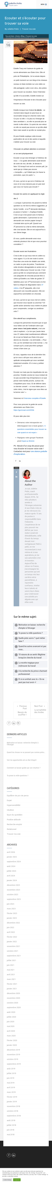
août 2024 (11, 866)
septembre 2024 (14, 861)
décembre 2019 (13, 1050)
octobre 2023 (12, 894)
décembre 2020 (13, 993)
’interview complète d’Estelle (35, 398)
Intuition (10, 810)
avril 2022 (11, 932)
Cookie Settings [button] (7, 1179)
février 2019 (12, 1097)
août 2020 (11, 1012)
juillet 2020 (11, 1017)
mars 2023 (11, 909)
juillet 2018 (11, 1125)
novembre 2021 (13, 946)
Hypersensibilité (13, 805)
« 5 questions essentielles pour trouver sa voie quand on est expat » (31, 429)
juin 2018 (10, 1130)
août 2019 (11, 1069)
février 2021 (12, 984)
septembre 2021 (14, 956)
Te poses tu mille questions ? (17, 775)
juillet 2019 (11, 1073)
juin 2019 (10, 1078)
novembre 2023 (13, 890)
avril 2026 (11, 852)
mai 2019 (10, 1083)
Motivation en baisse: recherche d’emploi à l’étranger (22, 744)
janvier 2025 (12, 857)
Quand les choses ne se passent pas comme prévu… (26, 752)
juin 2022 (10, 927)
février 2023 (12, 913)
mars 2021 (11, 979)
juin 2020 (10, 1021)
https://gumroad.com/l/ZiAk (24, 410)
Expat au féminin (28, 441)
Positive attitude (14, 819)
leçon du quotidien (14, 815)
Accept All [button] (16, 1179)
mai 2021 (10, 970)
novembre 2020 (13, 998)
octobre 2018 (12, 1111)
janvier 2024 (12, 880)
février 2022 (12, 937)
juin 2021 (10, 965)
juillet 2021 (11, 960)
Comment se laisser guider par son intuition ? (23, 768)
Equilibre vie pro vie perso (18, 795)
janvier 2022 (12, 941)
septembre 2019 (14, 1064)
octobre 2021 (12, 951)
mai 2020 (10, 1026)
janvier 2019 (12, 1101)
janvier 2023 (12, 918)
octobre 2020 (12, 1003)
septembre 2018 (14, 1116)
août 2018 (11, 1120)
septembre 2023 (14, 899)
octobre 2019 (12, 1059)
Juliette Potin (13, 29)
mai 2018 (10, 1134)
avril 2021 (11, 974)
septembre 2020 (14, 1007)
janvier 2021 (12, 989)
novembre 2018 (13, 1106)
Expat (9, 800)
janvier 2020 (12, 1045)
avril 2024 (11, 876)
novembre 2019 (13, 1054)
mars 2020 (11, 1036)
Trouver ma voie (29, 29)
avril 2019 (11, 1087)
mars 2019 (11, 1092)
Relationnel (11, 829)
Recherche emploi (14, 824)
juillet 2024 (11, 871)
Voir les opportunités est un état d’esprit (21, 760)
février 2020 (12, 1040)
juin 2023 (10, 904)
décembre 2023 (13, 885)
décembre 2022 (13, 923)
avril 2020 (11, 1031)
